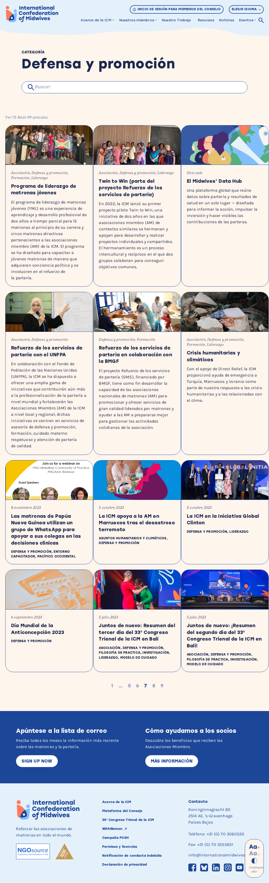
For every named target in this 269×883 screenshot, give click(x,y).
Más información (172, 755)
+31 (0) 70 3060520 (226, 828)
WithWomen (114, 823)
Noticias (226, 20)
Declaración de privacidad (128, 863)
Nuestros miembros (136, 20)
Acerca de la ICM (96, 20)
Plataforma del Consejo (125, 805)
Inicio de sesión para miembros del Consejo (177, 9)
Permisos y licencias (122, 841)
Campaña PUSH (117, 832)
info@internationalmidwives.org (220, 849)
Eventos (246, 20)
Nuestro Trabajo (176, 20)
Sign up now (37, 755)
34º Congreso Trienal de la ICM (132, 814)
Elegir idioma (246, 9)
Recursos (206, 20)
